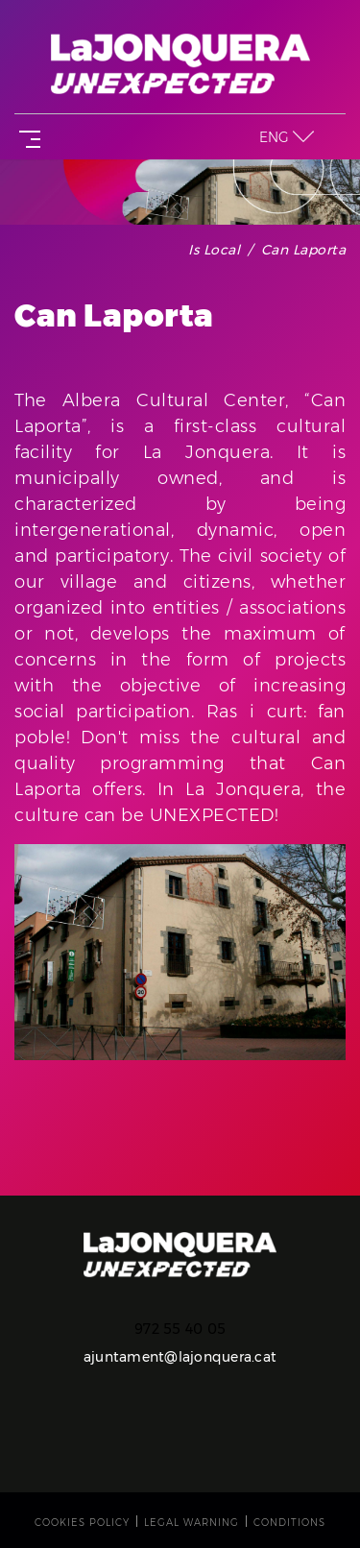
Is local (214, 249)
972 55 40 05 (180, 1329)
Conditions (289, 1522)
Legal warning (191, 1522)
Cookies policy (82, 1522)
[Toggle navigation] (25, 137)
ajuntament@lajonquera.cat (180, 1357)
